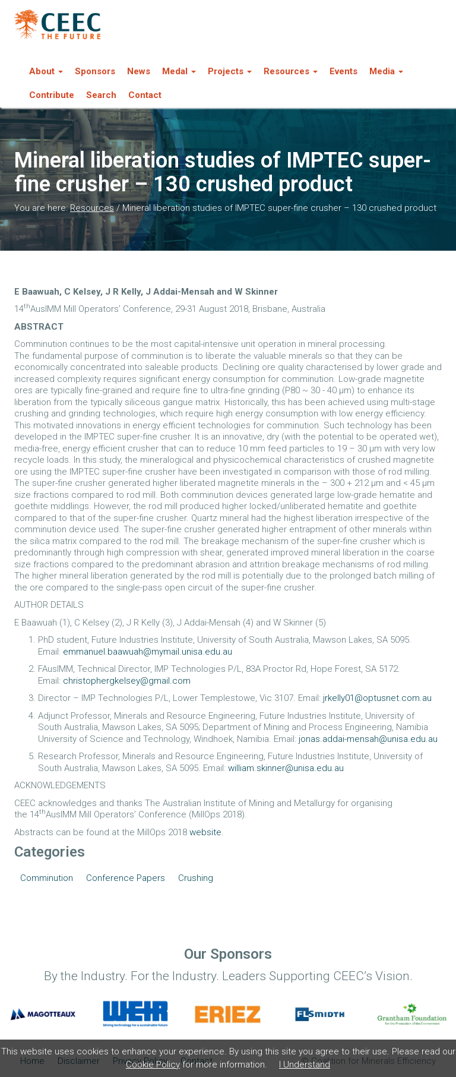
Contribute (51, 95)
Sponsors (95, 71)
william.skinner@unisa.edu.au (286, 768)
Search (101, 95)
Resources (92, 208)
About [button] (46, 71)
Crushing (195, 878)
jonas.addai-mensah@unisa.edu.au (368, 739)
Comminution (46, 878)
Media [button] (386, 71)
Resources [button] (291, 71)
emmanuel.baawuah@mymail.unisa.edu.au (147, 651)
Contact (145, 95)
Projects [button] (230, 71)
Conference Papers (125, 878)
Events (343, 71)
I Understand (304, 1064)
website (205, 832)
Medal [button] (179, 71)
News (138, 71)
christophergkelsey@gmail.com (127, 680)
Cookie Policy (153, 1064)
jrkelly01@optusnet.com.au (377, 698)
